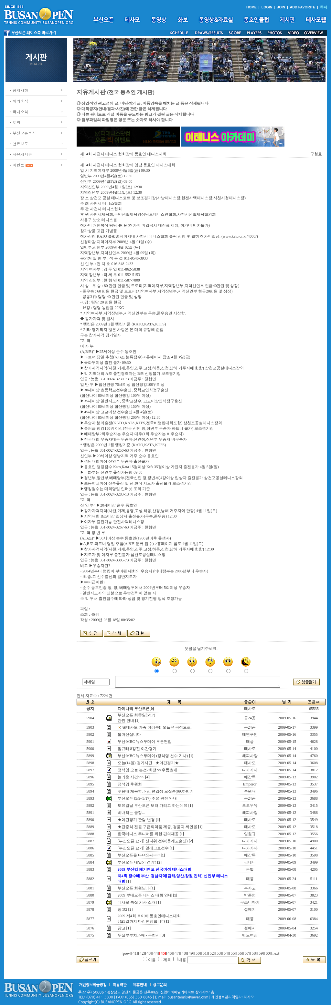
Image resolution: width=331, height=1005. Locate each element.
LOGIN (267, 7)
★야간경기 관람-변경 (136, 819)
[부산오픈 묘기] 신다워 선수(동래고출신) (153, 841)
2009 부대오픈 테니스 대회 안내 (145, 895)
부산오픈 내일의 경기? (137, 862)
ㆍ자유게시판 (20, 154)
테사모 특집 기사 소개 (136, 902)
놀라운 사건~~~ (131, 777)
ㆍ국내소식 (18, 111)
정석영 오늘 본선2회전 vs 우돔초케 (147, 770)
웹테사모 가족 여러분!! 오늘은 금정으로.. (157, 727)
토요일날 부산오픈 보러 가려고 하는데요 (152, 805)
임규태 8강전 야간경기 (137, 748)
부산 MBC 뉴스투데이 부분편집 (145, 741)
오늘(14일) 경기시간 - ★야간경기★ (148, 763)
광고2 (122, 909)
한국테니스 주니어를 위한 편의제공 (148, 834)
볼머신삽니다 (129, 734)
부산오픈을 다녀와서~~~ (139, 855)
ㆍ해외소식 (18, 101)
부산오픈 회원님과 (134, 888)
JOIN (281, 7)
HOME (251, 7)
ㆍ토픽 (14, 122)
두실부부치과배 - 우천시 (139, 935)
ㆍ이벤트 (16, 165)
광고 (121, 928)
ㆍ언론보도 (18, 143)
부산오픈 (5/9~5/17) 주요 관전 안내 (147, 798)
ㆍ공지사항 (18, 90)
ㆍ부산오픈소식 (22, 133)
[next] (276, 953)
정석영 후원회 (130, 784)
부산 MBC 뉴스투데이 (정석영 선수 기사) (153, 756)
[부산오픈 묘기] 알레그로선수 (143, 848)
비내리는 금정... (131, 812)
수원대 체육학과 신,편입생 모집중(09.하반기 (156, 791)
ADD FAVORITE (302, 7)
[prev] (126, 953)
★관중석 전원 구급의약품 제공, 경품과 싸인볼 (157, 827)
